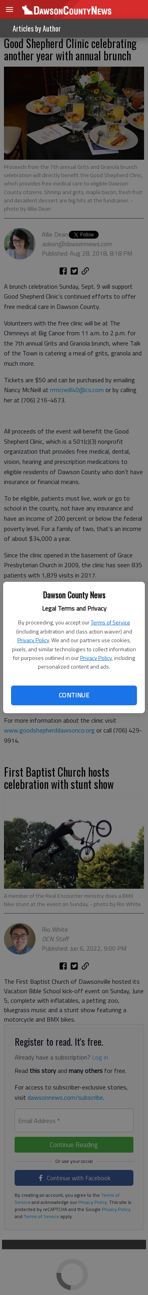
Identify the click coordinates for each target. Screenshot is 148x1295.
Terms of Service (110, 622)
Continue (74, 695)
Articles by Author (37, 28)
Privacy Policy (33, 640)
